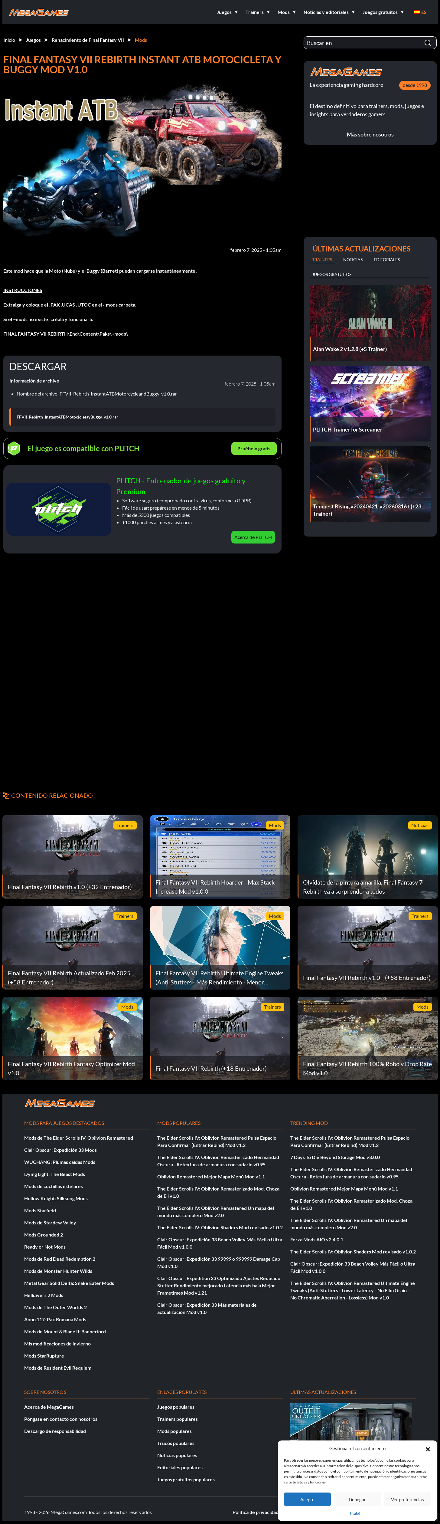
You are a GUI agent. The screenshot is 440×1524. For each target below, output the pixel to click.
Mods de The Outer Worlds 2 (55, 1307)
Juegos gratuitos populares (186, 1479)
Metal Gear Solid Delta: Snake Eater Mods (69, 1283)
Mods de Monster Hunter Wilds (58, 1271)
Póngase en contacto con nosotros (60, 1419)
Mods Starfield (40, 1210)
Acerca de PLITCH (253, 537)
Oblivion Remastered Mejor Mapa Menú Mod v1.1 (211, 1176)
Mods (141, 40)
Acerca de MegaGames (49, 1407)
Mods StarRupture (44, 1355)
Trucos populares (175, 1443)
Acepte (307, 1499)
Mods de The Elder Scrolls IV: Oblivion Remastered (78, 1138)
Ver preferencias (407, 1499)
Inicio (9, 40)
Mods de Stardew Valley (50, 1222)
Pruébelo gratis (253, 448)
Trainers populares (177, 1419)
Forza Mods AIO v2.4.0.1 (316, 1239)
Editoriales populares (180, 1467)
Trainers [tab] (322, 259)
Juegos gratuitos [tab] (331, 274)
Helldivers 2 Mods (43, 1295)
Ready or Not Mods (45, 1247)
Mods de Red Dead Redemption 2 (59, 1259)
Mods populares (174, 1431)
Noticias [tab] (353, 259)
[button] (428, 1448)
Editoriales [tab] (387, 259)
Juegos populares (175, 1407)
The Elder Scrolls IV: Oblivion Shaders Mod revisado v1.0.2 (220, 1227)
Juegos (33, 40)
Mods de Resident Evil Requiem (57, 1368)
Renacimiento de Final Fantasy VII (88, 40)
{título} (354, 1513)
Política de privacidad (256, 1512)
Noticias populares (177, 1455)
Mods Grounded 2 (43, 1234)
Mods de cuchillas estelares (53, 1186)
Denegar (357, 1499)
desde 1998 (415, 85)
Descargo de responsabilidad (55, 1431)
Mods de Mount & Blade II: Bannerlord (65, 1331)
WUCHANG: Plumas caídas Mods (59, 1162)
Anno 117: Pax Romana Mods (55, 1319)
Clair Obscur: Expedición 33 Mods (60, 1150)
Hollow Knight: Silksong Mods (56, 1198)
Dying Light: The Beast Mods (54, 1174)
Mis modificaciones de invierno (57, 1343)
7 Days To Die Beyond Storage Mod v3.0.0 (335, 1157)
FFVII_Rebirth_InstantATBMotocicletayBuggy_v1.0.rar (67, 417)
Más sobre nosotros (370, 134)
